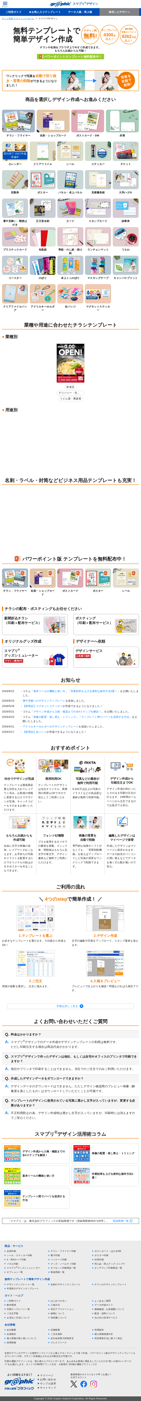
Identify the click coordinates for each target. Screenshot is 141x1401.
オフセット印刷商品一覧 (63, 1268)
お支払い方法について (18, 1317)
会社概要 (11, 1330)
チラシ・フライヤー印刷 (63, 1251)
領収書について (59, 1317)
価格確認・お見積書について (109, 1309)
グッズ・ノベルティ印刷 (63, 1264)
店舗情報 (55, 1330)
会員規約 (11, 1334)
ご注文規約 (56, 1334)
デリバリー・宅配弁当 (69, 393)
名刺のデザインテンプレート (66, 1284)
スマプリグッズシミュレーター (23, 1268)
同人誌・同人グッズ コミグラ (110, 1264)
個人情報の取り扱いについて (22, 1338)
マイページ (46, 1375)
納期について (57, 1313)
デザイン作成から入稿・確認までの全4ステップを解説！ (67, 711)
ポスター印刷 (101, 1255)
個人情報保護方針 (104, 1334)
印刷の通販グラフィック (17, 1361)
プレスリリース (59, 1342)
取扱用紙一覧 (57, 1272)
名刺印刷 (11, 1251)
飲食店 (70, 386)
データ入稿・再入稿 (80, 12)
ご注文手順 (12, 1313)
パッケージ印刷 (59, 1259)
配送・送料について (105, 1313)
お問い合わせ (48, 1379)
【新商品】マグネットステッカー (43, 706)
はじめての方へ (59, 1301)
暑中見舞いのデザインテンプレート (44, 700)
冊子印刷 (55, 1255)
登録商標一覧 (121, 1220)
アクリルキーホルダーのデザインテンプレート (51, 726)
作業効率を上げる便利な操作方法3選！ (94, 691)
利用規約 (99, 1330)
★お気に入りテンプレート (45, 12)
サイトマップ (48, 1387)
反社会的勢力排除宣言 (62, 1338)
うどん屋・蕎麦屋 (70, 398)
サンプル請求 (48, 1383)
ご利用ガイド (13, 12)
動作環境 (11, 1305)
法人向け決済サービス (106, 1317)
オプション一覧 (15, 1272)
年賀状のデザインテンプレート (23, 1288)
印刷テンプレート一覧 (18, 1309)
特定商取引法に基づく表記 (108, 1338)
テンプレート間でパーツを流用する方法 (105, 716)
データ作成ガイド (104, 1305)
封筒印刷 (99, 1259)
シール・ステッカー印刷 (19, 1255)
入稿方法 (55, 1305)
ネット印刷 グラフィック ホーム (18, 18)
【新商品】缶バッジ (35, 731)
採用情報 (11, 1342)
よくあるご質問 (103, 1301)
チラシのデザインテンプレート (111, 1284)
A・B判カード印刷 (16, 1259)
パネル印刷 (12, 1264)
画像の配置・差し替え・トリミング (54, 716)
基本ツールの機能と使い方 (49, 691)
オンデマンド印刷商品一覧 (108, 1268)
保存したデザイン (119, 12)
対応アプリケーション (62, 1309)
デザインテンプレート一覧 (20, 1284)
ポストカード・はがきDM (108, 1251)
